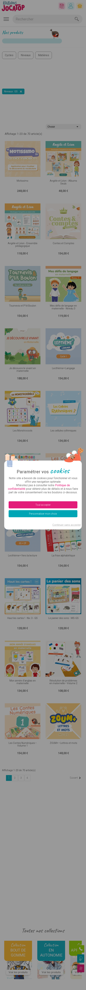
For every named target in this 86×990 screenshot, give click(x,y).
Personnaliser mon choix (43, 513)
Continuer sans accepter (66, 524)
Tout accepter (43, 504)
